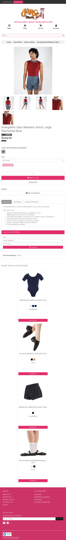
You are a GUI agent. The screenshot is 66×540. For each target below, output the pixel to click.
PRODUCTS (7, 497)
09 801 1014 (7, 2)
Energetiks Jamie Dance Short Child (33, 407)
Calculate (33, 247)
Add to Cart (33, 178)
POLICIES (37, 494)
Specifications (17, 202)
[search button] (63, 35)
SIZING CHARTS (8, 499)
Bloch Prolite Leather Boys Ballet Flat (33, 461)
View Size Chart (8, 165)
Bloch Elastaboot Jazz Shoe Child (33, 354)
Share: (6, 134)
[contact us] (4, 522)
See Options (33, 320)
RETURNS (38, 499)
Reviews (31, 202)
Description (6, 202)
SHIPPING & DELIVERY (42, 497)
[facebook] (8, 522)
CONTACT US (8, 502)
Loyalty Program (18, 2)
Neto (17, 538)
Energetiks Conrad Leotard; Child (33, 300)
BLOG (5, 505)
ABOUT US (7, 494)
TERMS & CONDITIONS (42, 502)
